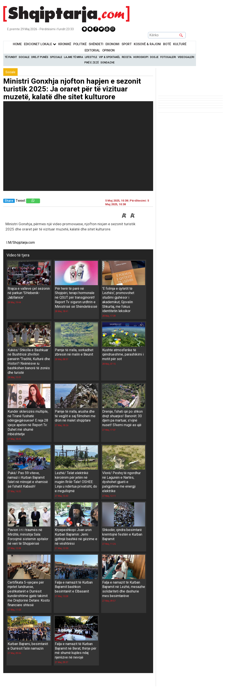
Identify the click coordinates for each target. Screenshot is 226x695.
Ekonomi (112, 44)
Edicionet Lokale (40, 44)
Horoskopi (140, 57)
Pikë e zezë (91, 62)
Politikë (80, 44)
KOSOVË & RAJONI (147, 44)
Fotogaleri (168, 57)
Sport (127, 44)
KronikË (64, 44)
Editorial (92, 50)
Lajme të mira (73, 57)
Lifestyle (91, 57)
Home (17, 44)
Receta (127, 57)
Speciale (56, 57)
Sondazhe (107, 62)
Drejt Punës (39, 57)
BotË (167, 44)
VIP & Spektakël (109, 57)
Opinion (108, 50)
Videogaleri (186, 57)
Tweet (20, 201)
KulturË (179, 44)
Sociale (24, 57)
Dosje (154, 57)
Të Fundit (11, 57)
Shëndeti (96, 44)
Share (9, 201)
